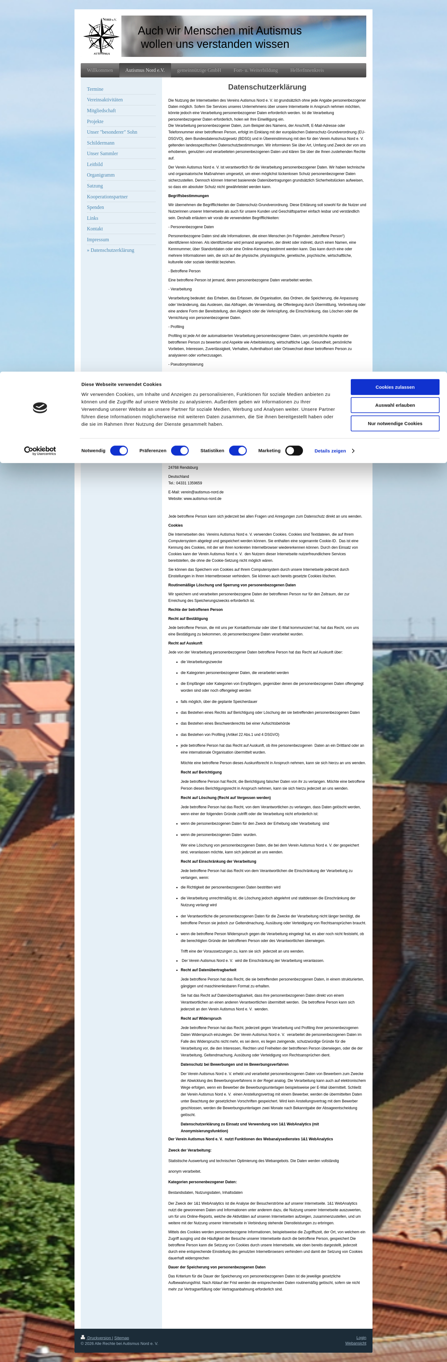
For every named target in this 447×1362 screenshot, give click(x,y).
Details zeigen (330, 79)
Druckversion (96, 1338)
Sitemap (121, 1338)
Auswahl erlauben (395, 33)
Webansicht (355, 1343)
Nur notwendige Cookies (395, 51)
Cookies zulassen (395, 15)
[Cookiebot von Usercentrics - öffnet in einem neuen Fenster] (40, 79)
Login (361, 1337)
